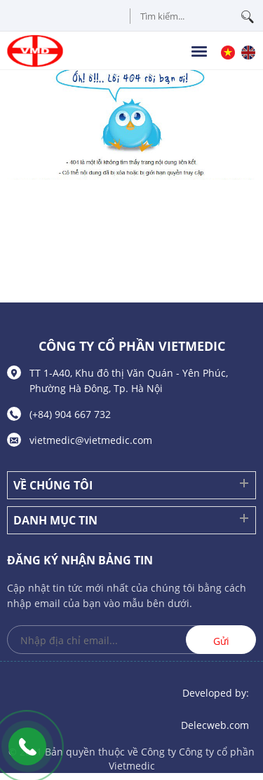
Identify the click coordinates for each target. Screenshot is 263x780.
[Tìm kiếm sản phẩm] (193, 16)
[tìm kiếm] (247, 18)
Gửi (221, 641)
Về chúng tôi (53, 485)
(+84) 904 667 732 (70, 414)
